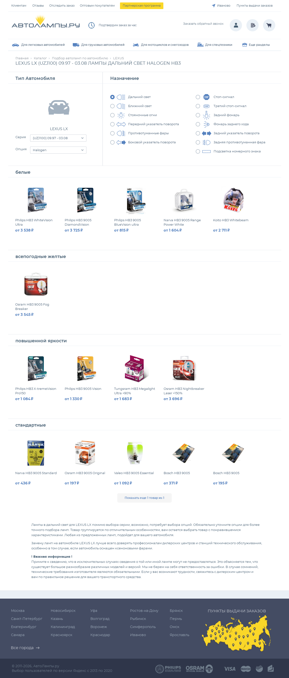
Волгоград (99, 619)
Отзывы (38, 5)
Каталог (40, 58)
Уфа (93, 611)
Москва (17, 611)
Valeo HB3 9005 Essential (134, 473)
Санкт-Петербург (26, 619)
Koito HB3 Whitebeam (231, 220)
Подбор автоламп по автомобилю (80, 58)
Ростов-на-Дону (144, 611)
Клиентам (18, 5)
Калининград (63, 627)
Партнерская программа (142, 5)
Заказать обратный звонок (203, 23)
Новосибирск (63, 611)
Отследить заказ (61, 5)
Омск (174, 627)
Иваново (223, 5)
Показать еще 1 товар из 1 (144, 497)
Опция (21, 149)
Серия (20, 137)
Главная (22, 58)
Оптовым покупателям (97, 5)
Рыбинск (138, 619)
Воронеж (98, 627)
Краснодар (100, 635)
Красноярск (61, 635)
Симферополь (143, 627)
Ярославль (179, 635)
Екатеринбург (23, 627)
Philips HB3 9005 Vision (83, 389)
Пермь (176, 619)
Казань (57, 619)
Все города (22, 648)
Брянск (176, 611)
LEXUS (118, 58)
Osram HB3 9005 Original (85, 473)
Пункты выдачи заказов (255, 5)
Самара (17, 635)
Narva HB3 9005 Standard (36, 473)
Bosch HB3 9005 (177, 473)
